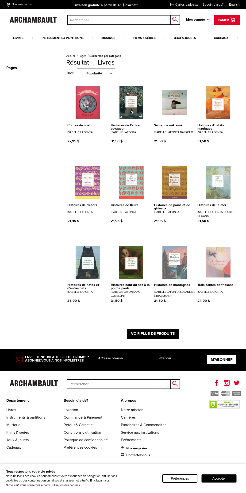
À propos (128, 400)
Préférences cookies (80, 447)
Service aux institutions (140, 432)
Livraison (71, 409)
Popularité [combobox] (94, 73)
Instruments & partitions (63, 38)
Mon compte (195, 19)
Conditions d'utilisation (82, 432)
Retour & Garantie (78, 425)
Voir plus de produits (153, 333)
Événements (131, 440)
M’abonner (222, 359)
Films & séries (144, 38)
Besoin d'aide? (213, 4)
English (234, 4)
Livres (18, 38)
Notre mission (132, 409)
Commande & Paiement (83, 417)
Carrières (128, 417)
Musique (108, 38)
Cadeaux (221, 38)
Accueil (71, 56)
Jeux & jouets (185, 38)
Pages (83, 56)
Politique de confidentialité (86, 440)
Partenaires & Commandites (143, 425)
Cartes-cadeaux (184, 4)
